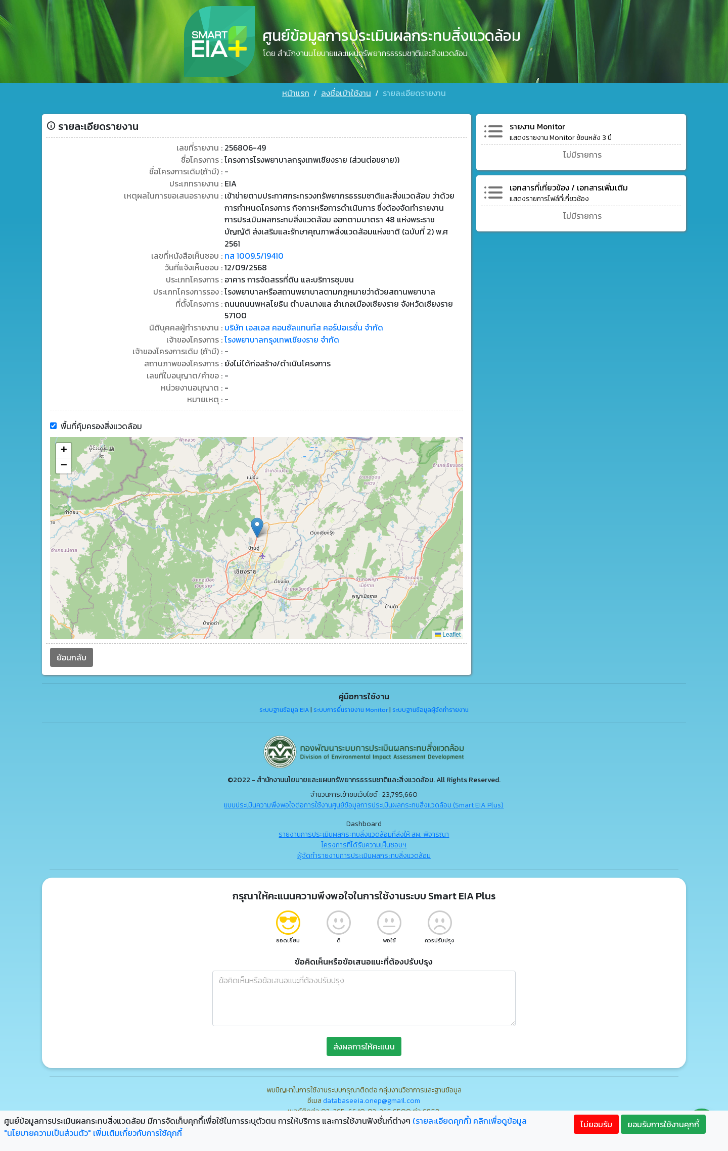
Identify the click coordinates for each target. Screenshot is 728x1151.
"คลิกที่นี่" (408, 1110)
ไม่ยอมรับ (596, 1124)
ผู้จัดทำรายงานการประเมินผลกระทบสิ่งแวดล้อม (364, 839)
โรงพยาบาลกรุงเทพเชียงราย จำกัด (280, 323)
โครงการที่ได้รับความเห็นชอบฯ (364, 829)
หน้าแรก (295, 93)
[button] (256, 511)
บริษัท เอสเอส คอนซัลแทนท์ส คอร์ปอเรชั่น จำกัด (302, 311)
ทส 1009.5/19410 (252, 238)
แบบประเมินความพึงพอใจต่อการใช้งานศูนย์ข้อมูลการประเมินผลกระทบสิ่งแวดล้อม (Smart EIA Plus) (364, 789)
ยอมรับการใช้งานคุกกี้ (663, 1124)
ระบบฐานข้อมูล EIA (284, 693)
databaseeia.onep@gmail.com (372, 1084)
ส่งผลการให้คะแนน (364, 1030)
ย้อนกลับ (68, 641)
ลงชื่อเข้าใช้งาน (346, 93)
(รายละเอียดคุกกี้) (442, 1121)
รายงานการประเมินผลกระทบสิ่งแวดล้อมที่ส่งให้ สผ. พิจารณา (364, 818)
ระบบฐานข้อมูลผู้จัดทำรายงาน (430, 693)
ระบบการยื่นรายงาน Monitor (350, 693)
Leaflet (449, 618)
